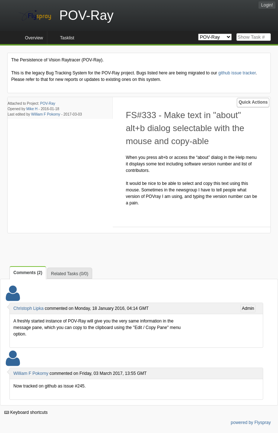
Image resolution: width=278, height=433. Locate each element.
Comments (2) (27, 272)
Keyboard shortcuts (26, 412)
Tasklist (67, 37)
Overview (34, 37)
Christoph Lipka (28, 308)
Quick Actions (253, 102)
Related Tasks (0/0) (69, 273)
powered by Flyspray (251, 422)
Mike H (32, 109)
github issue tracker (237, 72)
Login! (267, 5)
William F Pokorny (45, 114)
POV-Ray (47, 103)
